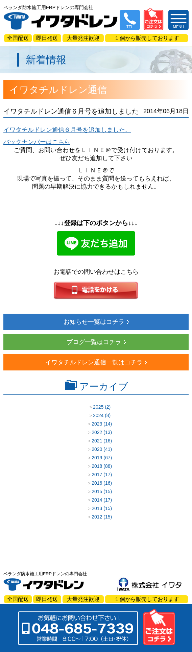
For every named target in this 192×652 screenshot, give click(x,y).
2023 (97, 424)
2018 (97, 466)
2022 (97, 432)
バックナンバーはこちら (36, 142)
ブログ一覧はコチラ (94, 342)
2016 (97, 483)
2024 (98, 415)
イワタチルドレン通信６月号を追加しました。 (67, 129)
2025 (98, 407)
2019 (97, 457)
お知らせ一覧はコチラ (94, 321)
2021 (97, 440)
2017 (97, 474)
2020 (97, 449)
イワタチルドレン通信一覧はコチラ (94, 362)
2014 (97, 500)
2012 (97, 517)
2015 (97, 491)
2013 (97, 508)
